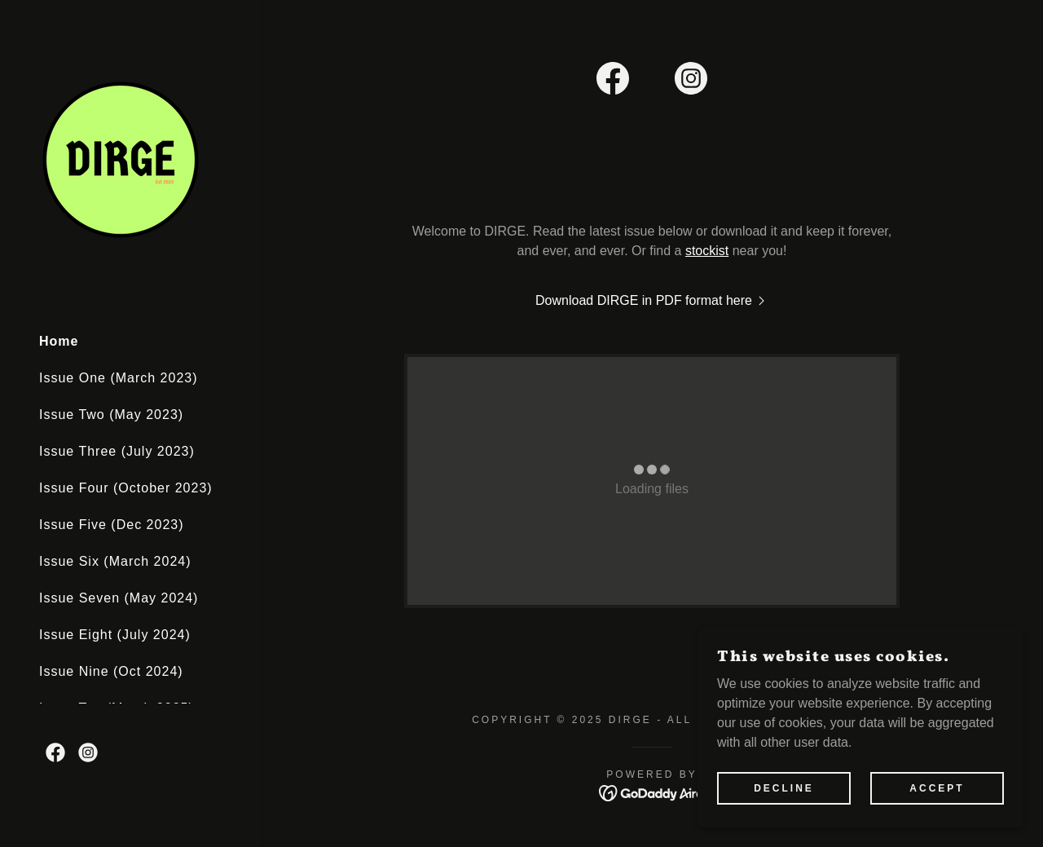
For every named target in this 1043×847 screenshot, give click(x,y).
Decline (784, 788)
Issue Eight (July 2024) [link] (115, 635)
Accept (936, 788)
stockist (706, 251)
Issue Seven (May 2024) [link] (118, 598)
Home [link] (58, 341)
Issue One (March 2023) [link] (118, 378)
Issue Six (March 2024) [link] (115, 561)
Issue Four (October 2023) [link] (126, 488)
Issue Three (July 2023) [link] (117, 451)
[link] (120, 158)
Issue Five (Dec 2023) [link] (111, 525)
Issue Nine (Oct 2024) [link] (111, 671)
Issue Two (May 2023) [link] (111, 414)
